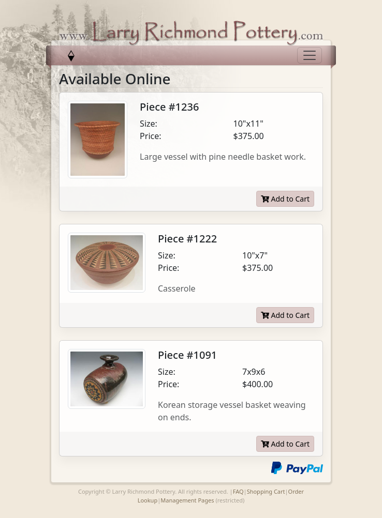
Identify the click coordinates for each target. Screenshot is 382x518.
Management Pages (187, 500)
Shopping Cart (266, 491)
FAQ (238, 491)
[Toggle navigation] (309, 55)
